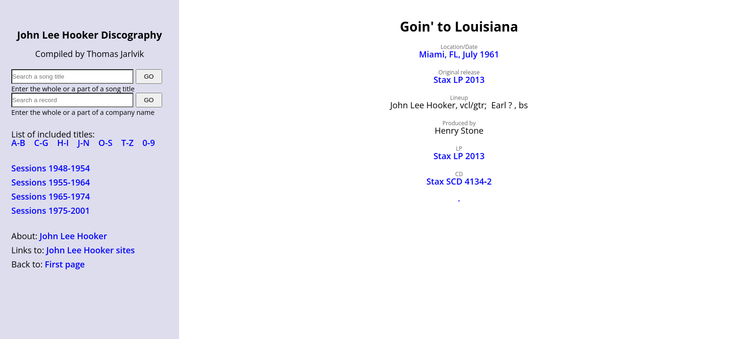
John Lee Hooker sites (90, 250)
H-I (63, 142)
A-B (18, 142)
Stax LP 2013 (459, 79)
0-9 (148, 142)
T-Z (127, 142)
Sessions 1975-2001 (50, 210)
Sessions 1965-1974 (50, 196)
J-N (84, 142)
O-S (106, 142)
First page (65, 264)
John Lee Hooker (73, 236)
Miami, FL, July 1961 (459, 54)
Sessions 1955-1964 (50, 182)
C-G (41, 142)
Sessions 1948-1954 (50, 168)
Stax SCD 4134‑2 (459, 181)
